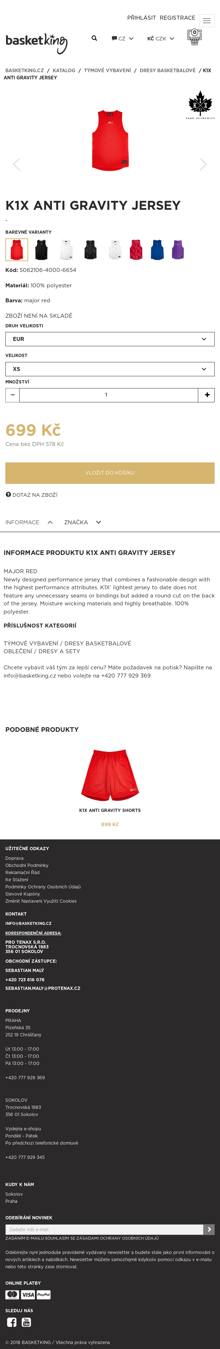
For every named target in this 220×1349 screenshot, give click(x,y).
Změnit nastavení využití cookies (41, 901)
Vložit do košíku (110, 473)
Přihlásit (141, 18)
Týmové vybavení (107, 71)
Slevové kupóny (22, 894)
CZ (123, 38)
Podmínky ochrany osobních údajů (43, 887)
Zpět (17, 162)
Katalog (64, 71)
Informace (29, 522)
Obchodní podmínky (26, 865)
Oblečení (18, 651)
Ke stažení (16, 880)
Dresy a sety (59, 651)
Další (203, 162)
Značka (83, 522)
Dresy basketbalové (168, 71)
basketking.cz (24, 71)
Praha (11, 1201)
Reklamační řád (22, 873)
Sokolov (14, 1194)
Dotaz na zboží (31, 495)
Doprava (14, 858)
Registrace (177, 18)
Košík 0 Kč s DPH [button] (196, 32)
